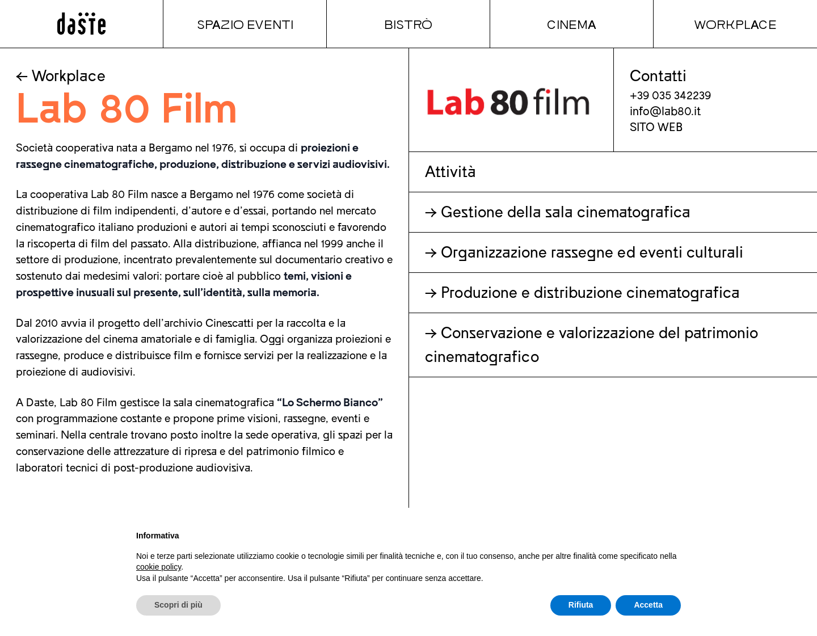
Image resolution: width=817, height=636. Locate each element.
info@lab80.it (665, 111)
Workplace (735, 23)
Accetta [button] (648, 604)
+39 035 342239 (670, 96)
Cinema (571, 23)
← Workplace (61, 76)
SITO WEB (656, 127)
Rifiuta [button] (580, 604)
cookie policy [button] (158, 566)
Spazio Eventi (245, 23)
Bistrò (408, 23)
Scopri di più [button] (178, 604)
